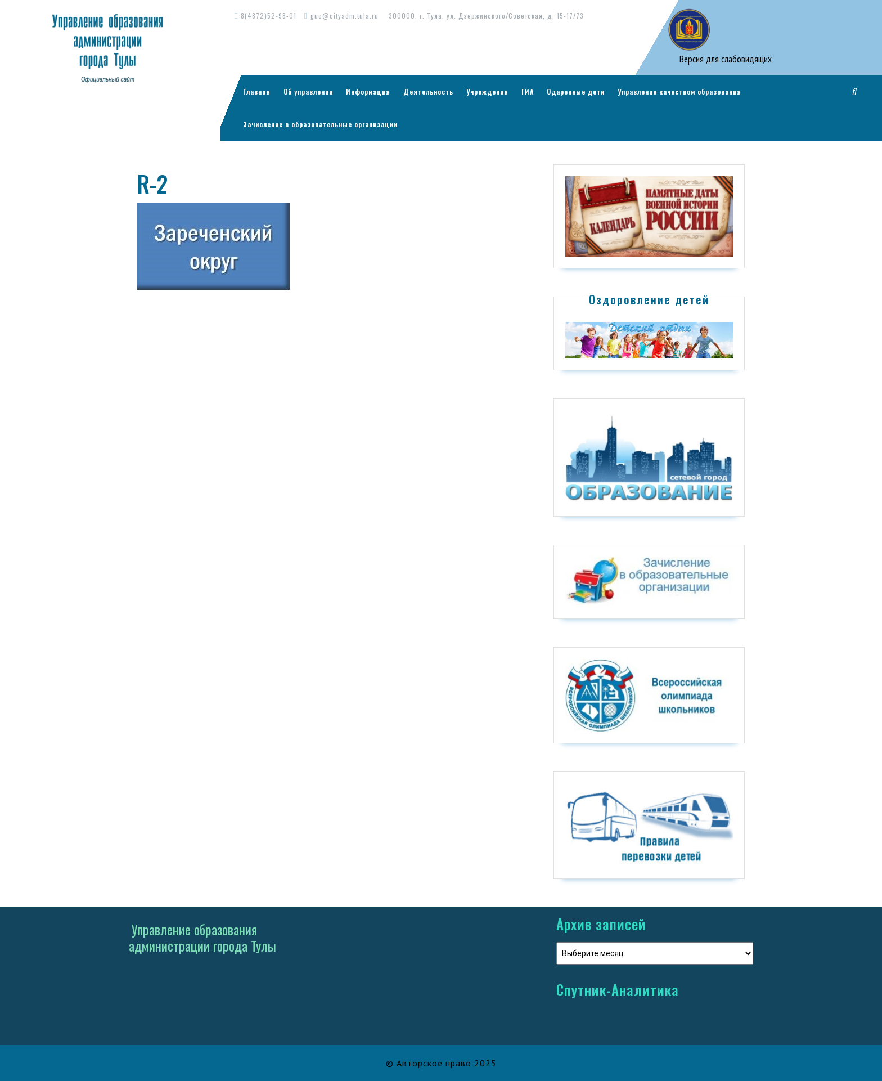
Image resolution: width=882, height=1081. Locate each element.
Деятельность (428, 91)
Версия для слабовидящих (724, 59)
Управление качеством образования (679, 91)
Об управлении (308, 91)
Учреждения (487, 91)
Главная (257, 91)
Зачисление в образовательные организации (320, 124)
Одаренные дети (576, 91)
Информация (368, 91)
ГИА (527, 91)
